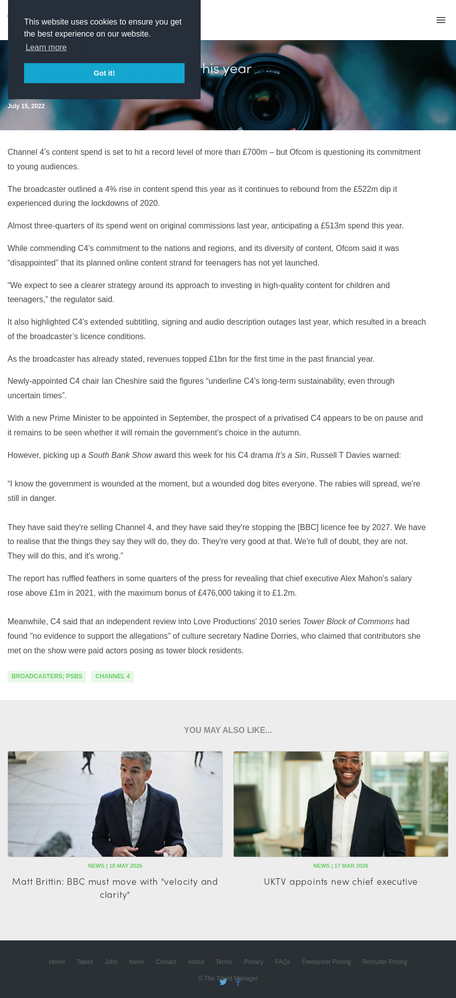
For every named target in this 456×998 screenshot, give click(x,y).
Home (57, 961)
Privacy (253, 961)
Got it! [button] (104, 73)
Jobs (110, 961)
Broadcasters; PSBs (47, 676)
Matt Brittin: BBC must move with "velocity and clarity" (115, 887)
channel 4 (112, 676)
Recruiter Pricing (385, 961)
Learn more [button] (46, 47)
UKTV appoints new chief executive (341, 881)
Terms (224, 961)
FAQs (282, 961)
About (196, 961)
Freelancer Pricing (326, 961)
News (136, 961)
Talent (85, 961)
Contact (166, 961)
